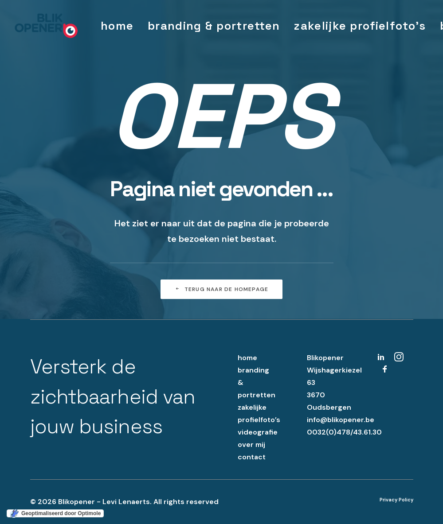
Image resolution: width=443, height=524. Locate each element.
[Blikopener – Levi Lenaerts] (46, 25)
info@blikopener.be (340, 419)
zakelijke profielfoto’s (360, 25)
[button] (381, 359)
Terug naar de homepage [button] (222, 289)
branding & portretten (214, 25)
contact (252, 457)
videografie (258, 432)
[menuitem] (117, 25)
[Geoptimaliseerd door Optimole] (55, 513)
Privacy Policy (396, 500)
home (117, 25)
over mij (251, 444)
